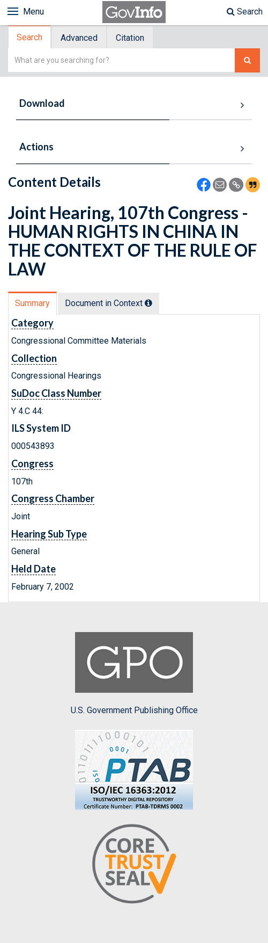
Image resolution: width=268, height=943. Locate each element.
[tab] (30, 37)
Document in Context (108, 303)
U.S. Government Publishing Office (134, 673)
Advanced (79, 38)
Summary (32, 303)
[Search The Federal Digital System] (247, 60)
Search (245, 11)
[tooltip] (148, 303)
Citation (130, 38)
